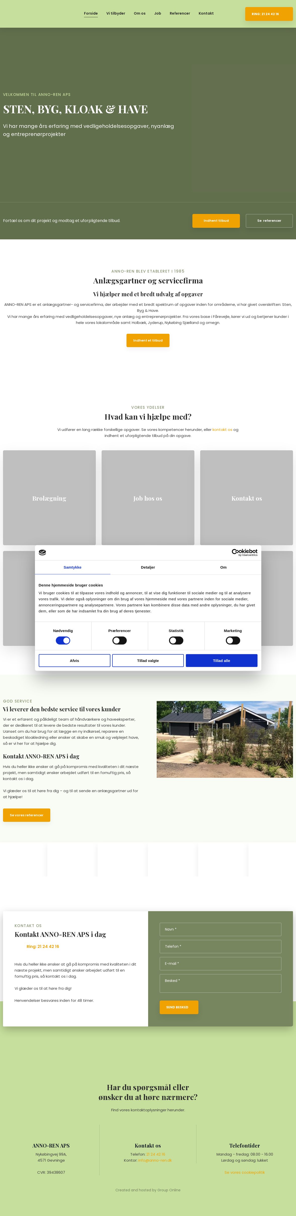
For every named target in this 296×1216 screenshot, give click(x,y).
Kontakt (206, 13)
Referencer (180, 13)
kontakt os (222, 429)
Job (157, 13)
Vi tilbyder (115, 13)
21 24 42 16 (155, 1154)
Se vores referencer (27, 815)
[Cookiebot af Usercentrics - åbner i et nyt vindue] (236, 552)
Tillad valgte (148, 660)
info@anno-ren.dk (155, 1160)
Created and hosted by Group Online (148, 1190)
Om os (140, 13)
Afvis (74, 660)
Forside (91, 13)
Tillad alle (221, 660)
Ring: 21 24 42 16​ (43, 946)
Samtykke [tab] (72, 567)
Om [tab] (223, 567)
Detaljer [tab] (148, 567)
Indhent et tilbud (148, 340)
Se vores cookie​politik (245, 1172)
